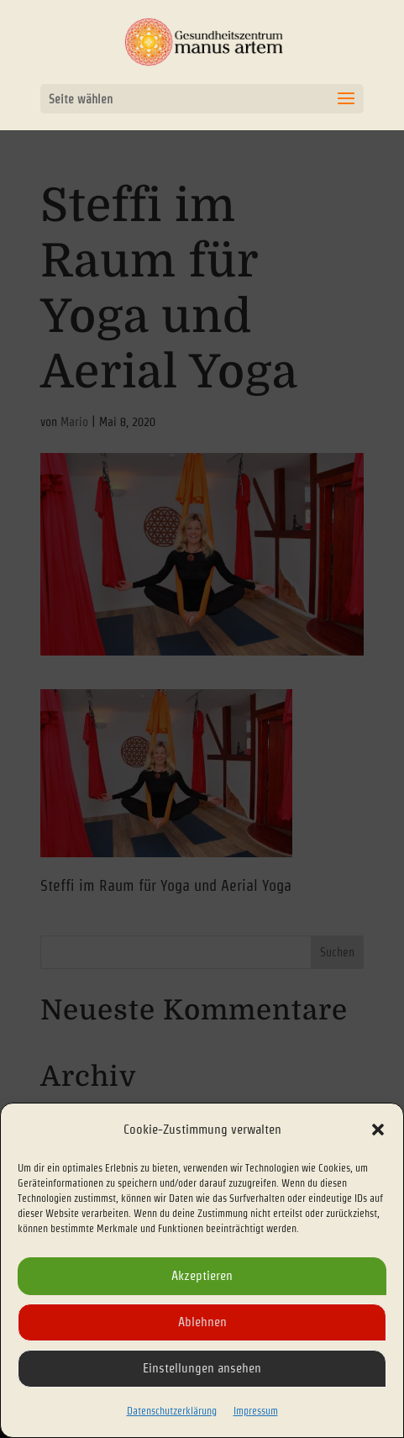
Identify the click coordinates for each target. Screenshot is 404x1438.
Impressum (255, 1410)
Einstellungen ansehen (202, 1368)
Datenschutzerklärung (172, 1410)
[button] (378, 1129)
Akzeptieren (202, 1275)
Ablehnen (202, 1321)
